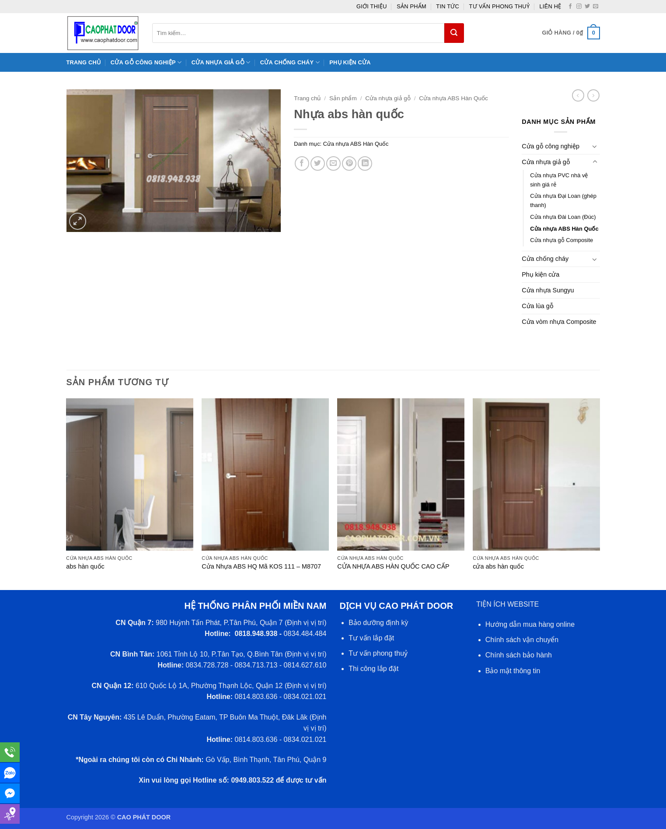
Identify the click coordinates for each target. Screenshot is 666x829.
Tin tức (447, 6)
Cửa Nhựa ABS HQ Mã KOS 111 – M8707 (261, 566)
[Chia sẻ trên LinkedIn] (365, 163)
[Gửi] (454, 33)
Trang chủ (83, 62)
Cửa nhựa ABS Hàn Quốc (453, 98)
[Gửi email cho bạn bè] (333, 163)
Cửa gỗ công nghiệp (146, 62)
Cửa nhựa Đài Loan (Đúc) (563, 217)
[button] (571, 33)
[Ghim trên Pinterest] (349, 163)
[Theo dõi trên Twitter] (587, 7)
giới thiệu (371, 6)
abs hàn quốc (85, 566)
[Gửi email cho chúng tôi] (595, 7)
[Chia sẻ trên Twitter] (317, 163)
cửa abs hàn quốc (498, 566)
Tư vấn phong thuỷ (499, 6)
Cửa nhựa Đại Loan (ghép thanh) (563, 200)
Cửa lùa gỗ (538, 305)
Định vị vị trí (305, 622)
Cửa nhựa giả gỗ (221, 62)
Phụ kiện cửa (349, 62)
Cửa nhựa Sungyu (548, 290)
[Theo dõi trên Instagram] (579, 7)
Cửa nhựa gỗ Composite (561, 240)
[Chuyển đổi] (594, 146)
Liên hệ (550, 6)
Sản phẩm (411, 6)
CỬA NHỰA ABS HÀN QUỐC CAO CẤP (393, 566)
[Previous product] (593, 95)
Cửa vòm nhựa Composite (559, 321)
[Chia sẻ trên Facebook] (302, 163)
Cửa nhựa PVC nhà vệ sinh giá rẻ (559, 180)
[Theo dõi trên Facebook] (570, 7)
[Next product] (578, 95)
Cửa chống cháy (290, 62)
